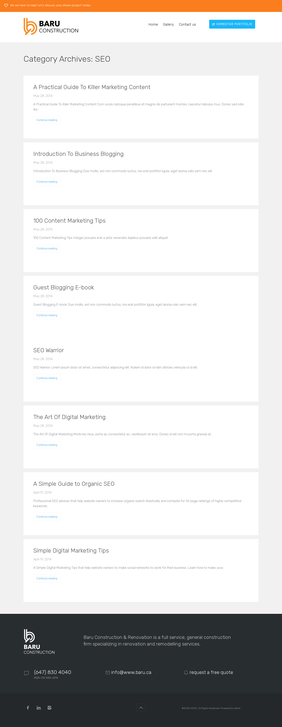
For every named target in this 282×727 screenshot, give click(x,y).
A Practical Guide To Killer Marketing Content (91, 87)
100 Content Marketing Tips (69, 220)
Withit (237, 708)
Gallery (168, 25)
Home (153, 25)
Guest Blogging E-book (63, 287)
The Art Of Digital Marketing (69, 417)
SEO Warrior (48, 350)
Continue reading (46, 120)
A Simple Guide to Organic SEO (74, 483)
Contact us (187, 25)
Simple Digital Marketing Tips (71, 550)
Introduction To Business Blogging (78, 153)
